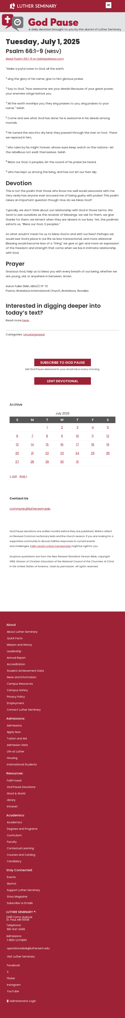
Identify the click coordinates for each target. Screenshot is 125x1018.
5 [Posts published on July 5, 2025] (108, 427)
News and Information (21, 677)
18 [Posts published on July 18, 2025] (92, 444)
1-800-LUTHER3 (17, 940)
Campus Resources (20, 684)
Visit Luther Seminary (21, 956)
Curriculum (14, 835)
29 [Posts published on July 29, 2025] (47, 462)
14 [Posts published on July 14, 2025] (32, 444)
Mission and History (19, 645)
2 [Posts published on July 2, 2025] (62, 427)
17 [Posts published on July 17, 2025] (77, 444)
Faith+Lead (14, 780)
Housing (12, 758)
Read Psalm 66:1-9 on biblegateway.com (35, 59)
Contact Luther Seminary (24, 710)
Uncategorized (34, 334)
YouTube (13, 991)
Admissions (14, 725)
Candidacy (14, 861)
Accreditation (16, 664)
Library (11, 800)
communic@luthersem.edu (30, 509)
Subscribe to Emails (20, 903)
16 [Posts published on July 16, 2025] (61, 444)
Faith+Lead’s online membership (50, 546)
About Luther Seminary (22, 632)
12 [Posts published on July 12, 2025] (107, 436)
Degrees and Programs (22, 829)
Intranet (12, 806)
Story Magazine (17, 896)
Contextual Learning (20, 848)
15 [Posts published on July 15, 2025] (47, 444)
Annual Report (16, 658)
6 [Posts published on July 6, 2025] (17, 436)
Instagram (14, 985)
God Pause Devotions (21, 787)
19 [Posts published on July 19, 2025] (107, 444)
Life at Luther (15, 751)
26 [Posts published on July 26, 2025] (108, 453)
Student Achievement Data (25, 671)
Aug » (23, 476)
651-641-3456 (16, 929)
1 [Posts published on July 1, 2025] (47, 427)
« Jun (13, 476)
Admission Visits (17, 745)
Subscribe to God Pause (62, 362)
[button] (108, 5)
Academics (14, 822)
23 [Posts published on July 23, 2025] (62, 453)
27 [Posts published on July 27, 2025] (17, 462)
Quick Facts (15, 638)
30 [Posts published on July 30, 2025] (62, 462)
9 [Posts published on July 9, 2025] (62, 436)
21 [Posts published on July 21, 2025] (32, 453)
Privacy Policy (16, 697)
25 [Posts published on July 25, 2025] (93, 453)
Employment (15, 703)
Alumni (11, 883)
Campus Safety (17, 690)
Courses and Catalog (21, 855)
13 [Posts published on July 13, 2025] (17, 444)
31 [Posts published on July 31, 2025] (77, 462)
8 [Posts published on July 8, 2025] (47, 436)
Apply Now (13, 732)
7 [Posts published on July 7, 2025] (32, 436)
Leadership (14, 651)
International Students (22, 764)
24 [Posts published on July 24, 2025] (77, 453)
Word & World (16, 793)
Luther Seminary (53, 6)
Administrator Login (23, 1001)
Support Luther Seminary (23, 890)
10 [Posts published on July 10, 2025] (77, 436)
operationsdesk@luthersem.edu (28, 948)
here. (25, 320)
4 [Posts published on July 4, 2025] (93, 427)
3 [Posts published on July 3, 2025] (77, 427)
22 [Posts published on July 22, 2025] (47, 453)
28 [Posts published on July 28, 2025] (32, 462)
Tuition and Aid (17, 738)
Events (11, 877)
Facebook (13, 965)
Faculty (12, 842)
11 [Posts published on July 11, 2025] (93, 436)
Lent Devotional (62, 381)
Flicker (11, 978)
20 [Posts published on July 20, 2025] (17, 453)
